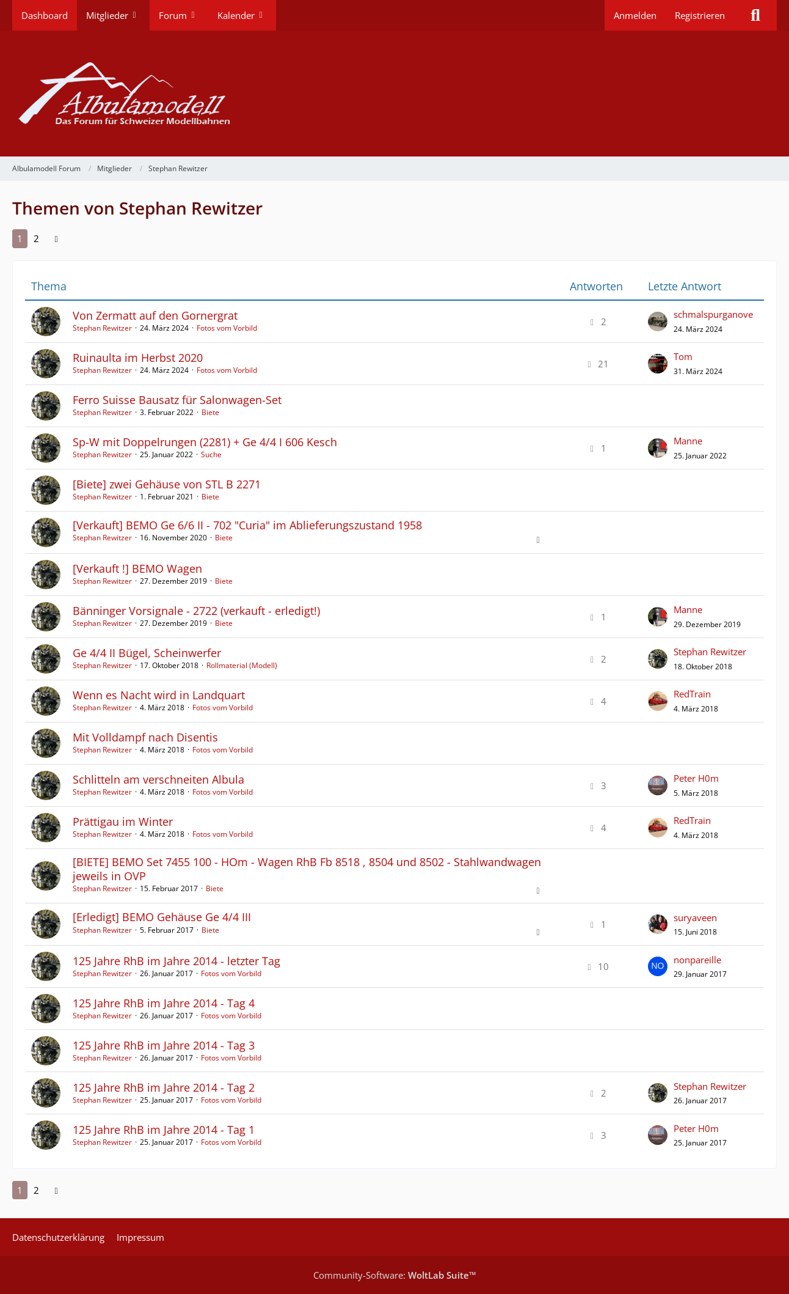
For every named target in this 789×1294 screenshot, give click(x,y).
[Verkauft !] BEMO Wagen (137, 568)
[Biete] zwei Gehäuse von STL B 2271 (167, 484)
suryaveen (695, 917)
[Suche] (755, 15)
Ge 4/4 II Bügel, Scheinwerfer (147, 652)
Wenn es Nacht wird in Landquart (159, 695)
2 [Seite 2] (36, 238)
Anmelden (635, 15)
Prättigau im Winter (123, 821)
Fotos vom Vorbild (227, 328)
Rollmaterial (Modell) (241, 665)
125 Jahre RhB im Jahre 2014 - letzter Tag (176, 961)
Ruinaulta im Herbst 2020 (138, 357)
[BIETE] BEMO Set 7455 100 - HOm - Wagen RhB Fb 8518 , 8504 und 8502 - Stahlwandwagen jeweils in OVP (307, 869)
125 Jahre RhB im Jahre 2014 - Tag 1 (164, 1129)
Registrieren (700, 15)
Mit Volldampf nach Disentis (145, 737)
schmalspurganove (713, 314)
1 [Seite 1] (20, 238)
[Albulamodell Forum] (394, 93)
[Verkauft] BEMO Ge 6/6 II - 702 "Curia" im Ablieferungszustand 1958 (247, 525)
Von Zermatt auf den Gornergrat (155, 315)
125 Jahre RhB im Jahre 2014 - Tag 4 (164, 1003)
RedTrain (692, 694)
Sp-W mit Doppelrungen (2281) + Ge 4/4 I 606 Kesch (205, 442)
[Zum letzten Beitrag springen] (657, 321)
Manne (688, 441)
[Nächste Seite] (56, 238)
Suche (211, 454)
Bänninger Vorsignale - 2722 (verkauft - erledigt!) (196, 610)
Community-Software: (394, 1275)
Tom (683, 356)
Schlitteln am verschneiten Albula (158, 779)
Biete (210, 412)
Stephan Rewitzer (102, 328)
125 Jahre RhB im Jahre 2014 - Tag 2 (164, 1087)
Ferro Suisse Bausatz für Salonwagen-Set (177, 399)
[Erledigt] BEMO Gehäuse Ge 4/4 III (162, 917)
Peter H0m (696, 778)
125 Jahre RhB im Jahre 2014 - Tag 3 (164, 1045)
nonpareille (697, 960)
